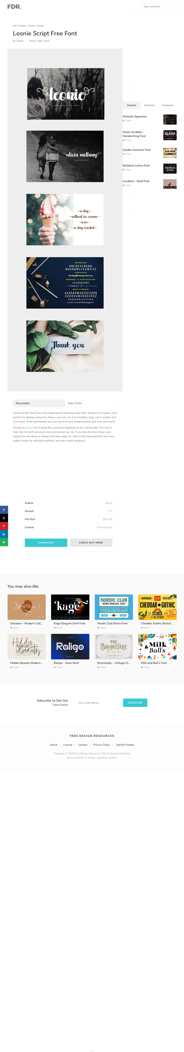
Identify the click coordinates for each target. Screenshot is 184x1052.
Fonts (31, 26)
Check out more (91, 542)
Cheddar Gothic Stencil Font (159, 623)
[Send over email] (4, 542)
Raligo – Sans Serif (66, 663)
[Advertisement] (40, 472)
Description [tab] (23, 403)
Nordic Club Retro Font (112, 623)
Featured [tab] (167, 105)
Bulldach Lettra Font (136, 166)
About (53, 745)
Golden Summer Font (137, 150)
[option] (65, 220)
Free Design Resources (92, 736)
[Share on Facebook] (4, 510)
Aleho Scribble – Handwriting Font (134, 134)
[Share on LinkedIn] (4, 534)
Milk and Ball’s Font (154, 663)
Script (40, 26)
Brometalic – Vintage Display (116, 663)
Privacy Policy (101, 745)
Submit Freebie (125, 745)
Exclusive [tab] (149, 105)
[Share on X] (4, 518)
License (67, 745)
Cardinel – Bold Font (136, 181)
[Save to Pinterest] (4, 526)
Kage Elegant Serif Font (69, 623)
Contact (82, 745)
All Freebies (19, 26)
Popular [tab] (131, 105)
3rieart (29, 427)
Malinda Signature (135, 116)
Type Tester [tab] (75, 403)
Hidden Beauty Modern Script (29, 663)
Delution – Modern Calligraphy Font (33, 623)
